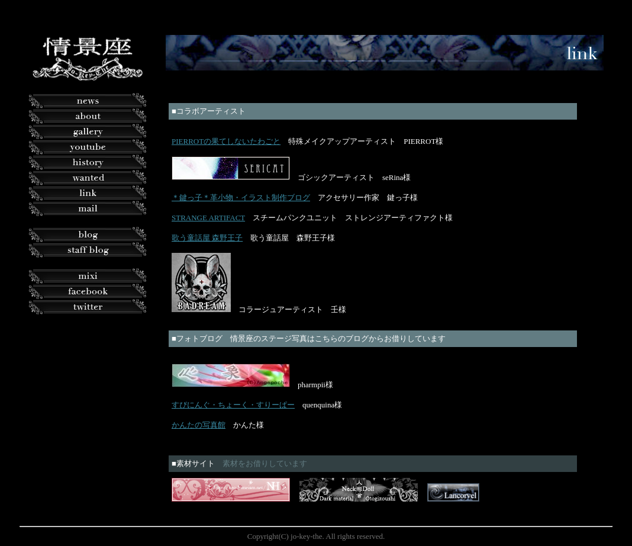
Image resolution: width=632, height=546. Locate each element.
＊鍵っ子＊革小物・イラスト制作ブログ (241, 197)
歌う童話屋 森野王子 (207, 237)
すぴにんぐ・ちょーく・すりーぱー (233, 404)
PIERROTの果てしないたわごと (226, 141)
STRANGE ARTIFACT (208, 217)
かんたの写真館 (198, 424)
